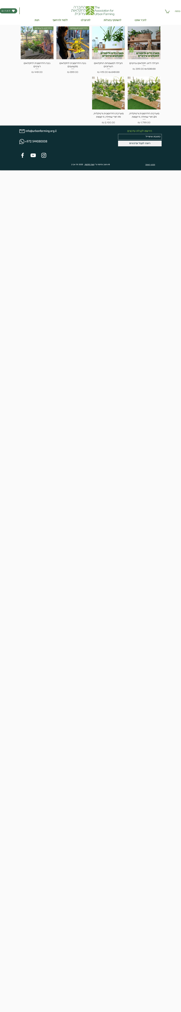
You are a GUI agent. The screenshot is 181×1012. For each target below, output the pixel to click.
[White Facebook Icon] (22, 155)
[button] (167, 11)
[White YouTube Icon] (33, 155)
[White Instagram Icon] (44, 155)
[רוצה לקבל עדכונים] (140, 143)
